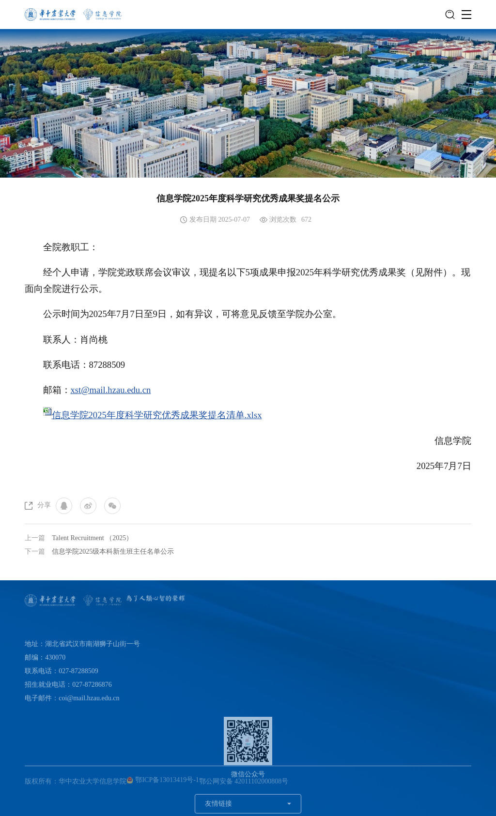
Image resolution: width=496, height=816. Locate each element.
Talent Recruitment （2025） (92, 538)
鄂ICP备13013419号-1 (162, 782)
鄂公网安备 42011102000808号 (243, 783)
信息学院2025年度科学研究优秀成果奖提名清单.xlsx (157, 415)
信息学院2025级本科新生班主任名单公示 (113, 551)
